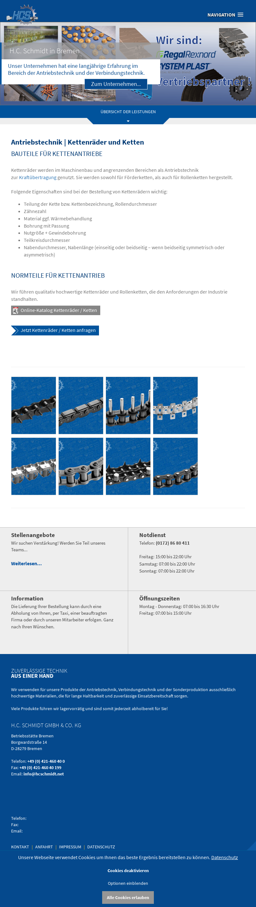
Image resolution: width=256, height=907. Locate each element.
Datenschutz (101, 847)
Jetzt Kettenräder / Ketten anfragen (58, 330)
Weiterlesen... (26, 563)
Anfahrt (44, 847)
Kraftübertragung (37, 177)
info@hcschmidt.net (43, 774)
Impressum (70, 847)
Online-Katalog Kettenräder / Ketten (59, 310)
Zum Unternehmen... (116, 83)
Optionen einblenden (128, 883)
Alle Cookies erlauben (128, 897)
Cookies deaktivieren (128, 870)
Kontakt (20, 847)
